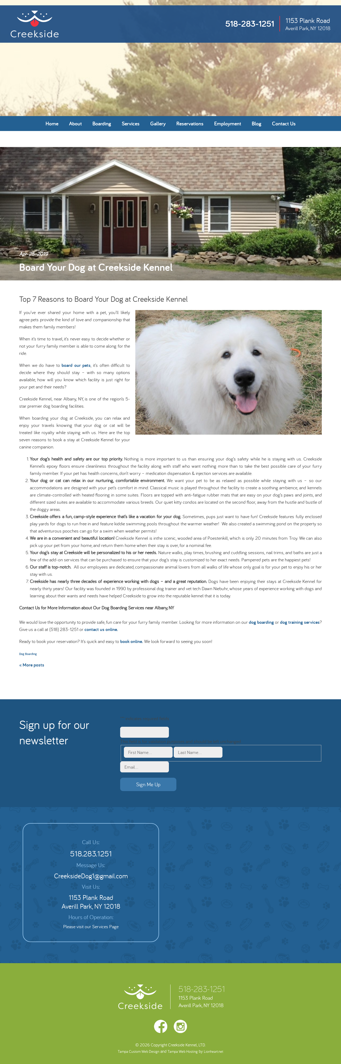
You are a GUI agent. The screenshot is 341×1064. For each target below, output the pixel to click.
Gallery (158, 123)
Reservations (190, 123)
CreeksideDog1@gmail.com (91, 875)
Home (52, 123)
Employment (227, 123)
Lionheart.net (213, 1051)
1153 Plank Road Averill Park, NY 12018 (91, 902)
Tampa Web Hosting (183, 1051)
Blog (256, 123)
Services (131, 123)
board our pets (76, 365)
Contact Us (284, 123)
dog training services (300, 622)
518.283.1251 (91, 853)
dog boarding (261, 622)
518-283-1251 (249, 23)
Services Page (105, 926)
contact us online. (101, 629)
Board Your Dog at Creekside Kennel (96, 267)
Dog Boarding (28, 654)
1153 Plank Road (307, 23)
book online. (131, 641)
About (75, 123)
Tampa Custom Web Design (138, 1051)
